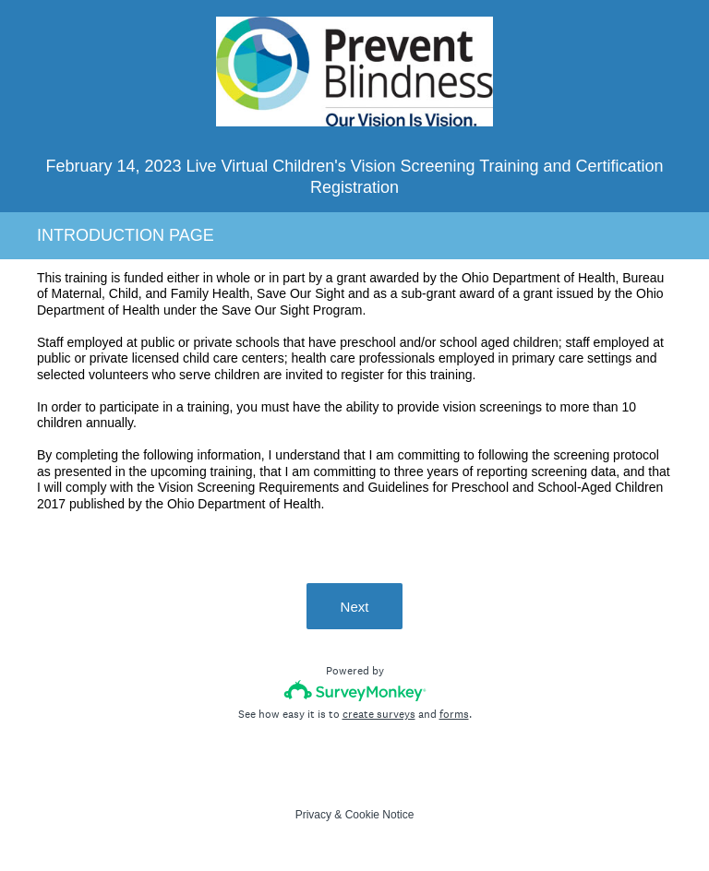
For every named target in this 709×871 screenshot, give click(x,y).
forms (454, 714)
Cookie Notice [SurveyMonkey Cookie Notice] (380, 814)
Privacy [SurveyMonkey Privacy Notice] (313, 814)
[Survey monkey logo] (355, 690)
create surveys (378, 714)
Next (355, 606)
